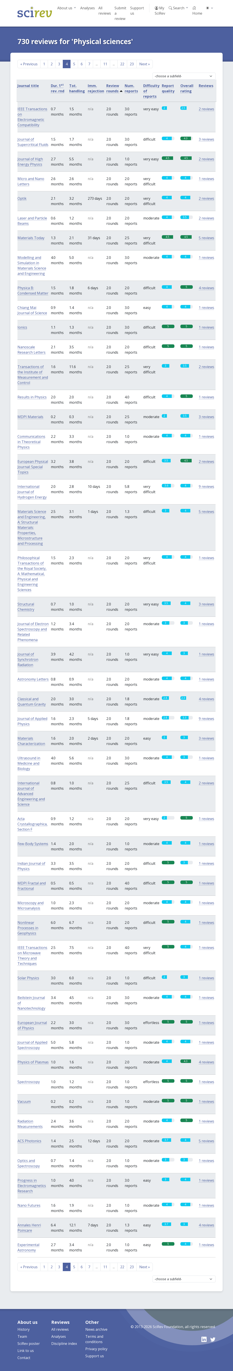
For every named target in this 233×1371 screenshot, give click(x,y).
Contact (23, 1357)
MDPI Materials (30, 416)
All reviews (104, 11)
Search (176, 8)
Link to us (25, 1350)
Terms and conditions (94, 1339)
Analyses (87, 8)
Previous (29, 64)
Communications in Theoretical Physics (31, 442)
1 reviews (206, 178)
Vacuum (24, 1101)
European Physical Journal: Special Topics (32, 467)
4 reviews (206, 287)
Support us (137, 11)
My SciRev (160, 11)
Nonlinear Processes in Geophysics (27, 928)
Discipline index (64, 1343)
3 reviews (206, 139)
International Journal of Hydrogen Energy (32, 492)
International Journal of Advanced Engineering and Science (31, 794)
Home (197, 11)
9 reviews (206, 486)
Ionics (22, 327)
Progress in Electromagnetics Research (31, 1185)
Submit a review (120, 13)
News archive (96, 1329)
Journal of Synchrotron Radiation (27, 659)
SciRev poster (28, 1343)
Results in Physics (32, 397)
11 (105, 64)
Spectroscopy (28, 1081)
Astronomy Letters (33, 679)
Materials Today (30, 237)
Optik (22, 198)
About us (64, 8)
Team (22, 1336)
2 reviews (206, 109)
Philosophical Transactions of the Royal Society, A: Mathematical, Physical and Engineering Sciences (31, 573)
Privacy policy (96, 1348)
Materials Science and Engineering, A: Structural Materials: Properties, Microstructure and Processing (31, 527)
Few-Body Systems (32, 843)
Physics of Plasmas (33, 1062)
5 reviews (206, 237)
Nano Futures (28, 1205)
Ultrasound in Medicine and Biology (28, 763)
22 (122, 64)
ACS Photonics (29, 1140)
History (23, 1329)
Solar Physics (28, 977)
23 (132, 64)
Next (144, 64)
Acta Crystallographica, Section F (32, 824)
